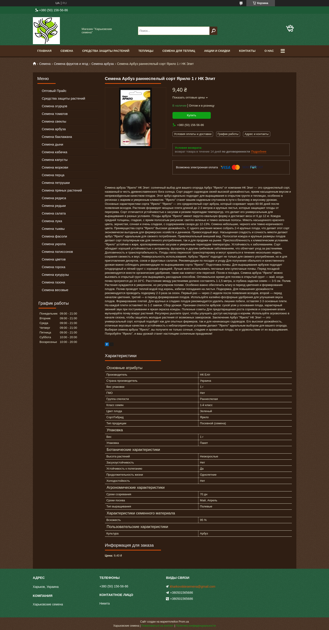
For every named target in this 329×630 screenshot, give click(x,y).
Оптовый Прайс (54, 91)
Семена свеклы (54, 121)
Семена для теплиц (178, 50)
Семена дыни (52, 144)
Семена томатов (55, 114)
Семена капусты (55, 160)
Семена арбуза (102, 64)
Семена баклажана (57, 137)
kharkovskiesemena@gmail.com (192, 586)
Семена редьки (54, 206)
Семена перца (53, 175)
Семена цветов (54, 259)
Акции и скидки (217, 50)
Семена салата (54, 213)
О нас (269, 50)
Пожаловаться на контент (157, 625)
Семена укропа (54, 244)
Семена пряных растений (62, 190)
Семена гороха (53, 267)
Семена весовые (55, 290)
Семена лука (52, 221)
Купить (191, 115)
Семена (67, 50)
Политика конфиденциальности (196, 625)
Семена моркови (55, 167)
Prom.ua (184, 621)
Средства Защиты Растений (105, 50)
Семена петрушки (56, 183)
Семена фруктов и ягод (71, 64)
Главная (44, 50)
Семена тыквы (53, 229)
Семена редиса (54, 198)
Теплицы (145, 50)
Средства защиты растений (63, 98)
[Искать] (213, 31)
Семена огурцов (54, 106)
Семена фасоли (54, 236)
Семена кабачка (54, 152)
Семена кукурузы (55, 274)
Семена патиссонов (57, 251)
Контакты (247, 50)
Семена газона (53, 282)
